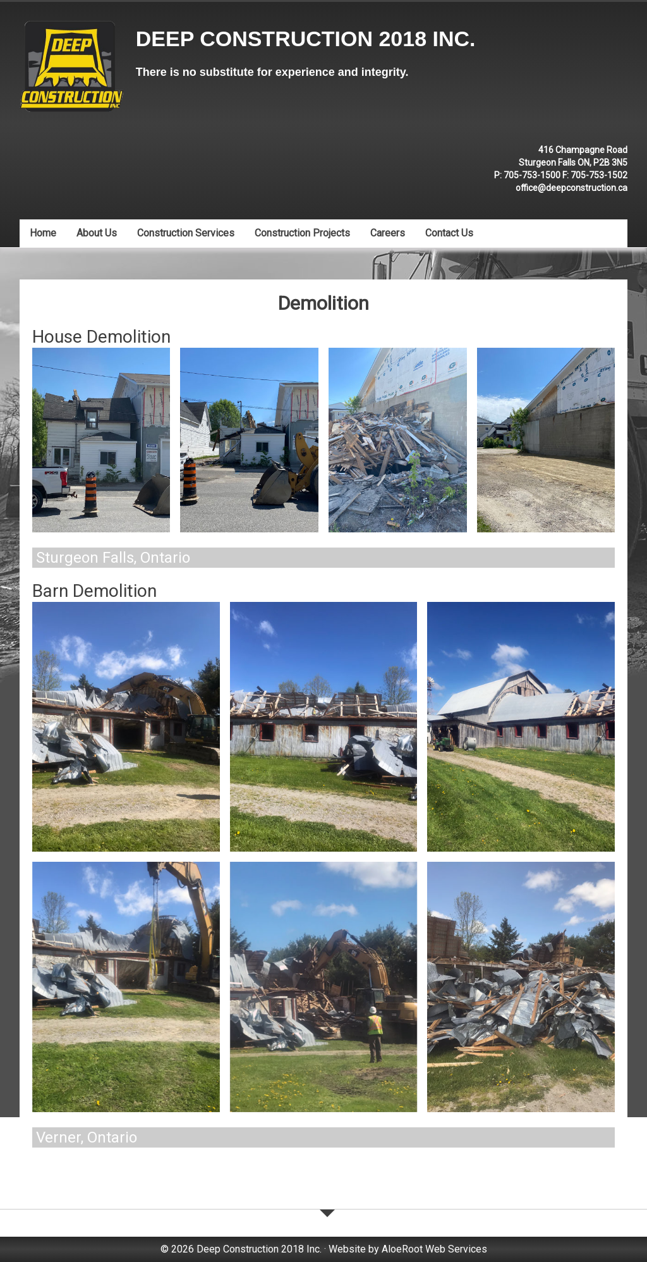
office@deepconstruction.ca (571, 188)
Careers (387, 233)
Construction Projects (302, 233)
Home (43, 233)
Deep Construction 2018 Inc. (306, 39)
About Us (96, 233)
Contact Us (449, 233)
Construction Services (185, 233)
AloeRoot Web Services (434, 1249)
